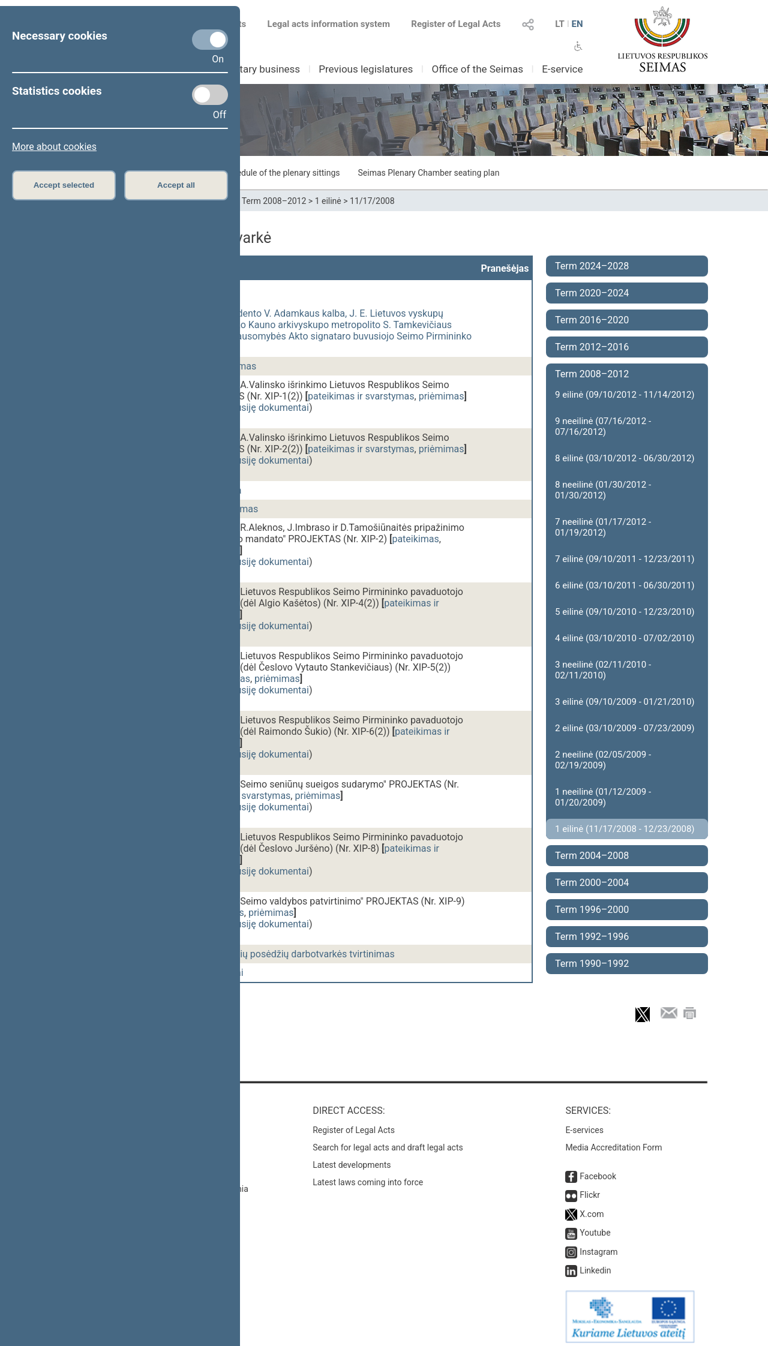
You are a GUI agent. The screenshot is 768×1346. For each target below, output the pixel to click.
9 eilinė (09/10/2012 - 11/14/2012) (625, 394)
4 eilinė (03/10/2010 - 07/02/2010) (625, 638)
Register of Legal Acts (455, 24)
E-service (562, 69)
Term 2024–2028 (592, 266)
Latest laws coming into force (368, 1176)
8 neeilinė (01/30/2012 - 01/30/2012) (603, 490)
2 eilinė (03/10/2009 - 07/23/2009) (625, 728)
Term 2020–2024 (592, 293)
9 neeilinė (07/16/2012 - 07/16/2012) (603, 426)
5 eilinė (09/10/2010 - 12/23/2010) (625, 611)
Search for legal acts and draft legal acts (388, 1141)
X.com (592, 1208)
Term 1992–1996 (592, 936)
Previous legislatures (366, 69)
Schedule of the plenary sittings (281, 173)
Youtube (595, 1226)
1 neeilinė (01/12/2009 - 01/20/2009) (603, 797)
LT (560, 24)
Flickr (590, 1189)
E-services (584, 1124)
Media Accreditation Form (613, 1141)
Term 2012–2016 (592, 347)
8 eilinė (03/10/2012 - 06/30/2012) (625, 458)
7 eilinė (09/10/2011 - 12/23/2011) (625, 559)
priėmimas (441, 396)
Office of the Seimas (477, 69)
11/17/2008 (372, 201)
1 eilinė (328, 201)
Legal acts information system (329, 24)
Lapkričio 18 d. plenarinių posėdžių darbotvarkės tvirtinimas (268, 954)
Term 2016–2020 (592, 320)
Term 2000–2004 (592, 882)
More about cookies (54, 146)
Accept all (176, 185)
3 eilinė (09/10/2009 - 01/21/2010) (625, 701)
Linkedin (595, 1264)
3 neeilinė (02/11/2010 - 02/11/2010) (603, 670)
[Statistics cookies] (210, 95)
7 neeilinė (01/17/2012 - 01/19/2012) (603, 527)
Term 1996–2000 (592, 909)
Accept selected (64, 185)
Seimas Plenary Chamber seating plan (429, 173)
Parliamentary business (247, 69)
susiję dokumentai (270, 407)
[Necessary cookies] (210, 39)
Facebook (598, 1170)
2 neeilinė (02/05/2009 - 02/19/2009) (603, 760)
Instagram (598, 1246)
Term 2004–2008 (592, 855)
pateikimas (415, 539)
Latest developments (352, 1159)
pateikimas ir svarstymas (361, 396)
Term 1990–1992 (592, 963)
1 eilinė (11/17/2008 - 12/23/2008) (625, 829)
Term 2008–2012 (274, 201)
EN (577, 24)
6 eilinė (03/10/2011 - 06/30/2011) (625, 585)
